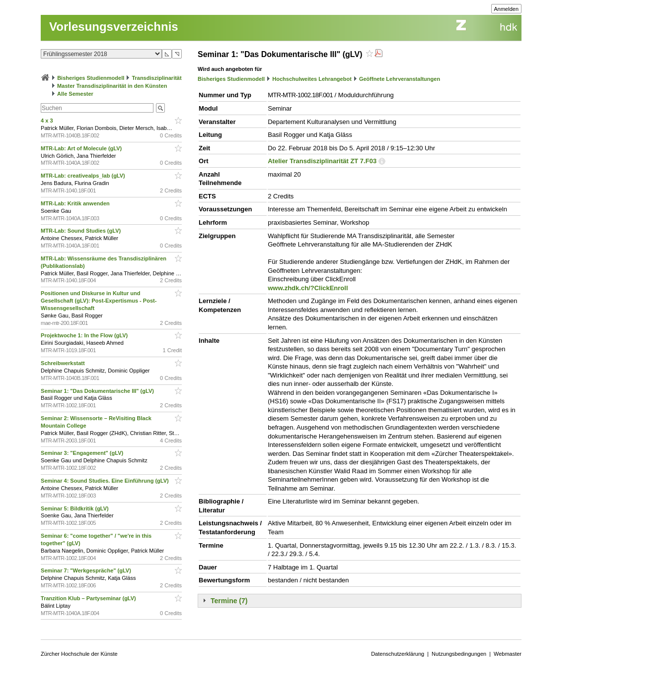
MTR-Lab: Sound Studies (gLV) (81, 231)
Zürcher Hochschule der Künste (79, 654)
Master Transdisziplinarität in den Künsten (112, 86)
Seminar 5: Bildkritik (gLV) (75, 508)
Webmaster (507, 654)
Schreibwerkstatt (63, 363)
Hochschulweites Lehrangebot (312, 79)
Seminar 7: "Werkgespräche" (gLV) (87, 570)
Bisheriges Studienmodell (90, 78)
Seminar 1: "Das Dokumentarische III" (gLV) (98, 391)
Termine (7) (229, 601)
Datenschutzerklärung (397, 654)
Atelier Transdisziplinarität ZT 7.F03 (322, 161)
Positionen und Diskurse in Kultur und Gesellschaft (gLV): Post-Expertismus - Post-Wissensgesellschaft (98, 300)
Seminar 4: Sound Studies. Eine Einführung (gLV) (105, 481)
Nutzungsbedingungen (459, 654)
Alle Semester (75, 94)
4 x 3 (48, 121)
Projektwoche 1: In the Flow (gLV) (85, 335)
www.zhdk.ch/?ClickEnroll (308, 288)
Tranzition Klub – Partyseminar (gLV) (89, 598)
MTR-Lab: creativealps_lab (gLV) (84, 176)
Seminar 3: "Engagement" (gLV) (83, 453)
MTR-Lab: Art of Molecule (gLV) (82, 148)
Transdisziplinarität (156, 78)
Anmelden (506, 9)
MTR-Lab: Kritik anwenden (76, 203)
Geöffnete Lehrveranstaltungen (399, 79)
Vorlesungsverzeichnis (113, 26)
